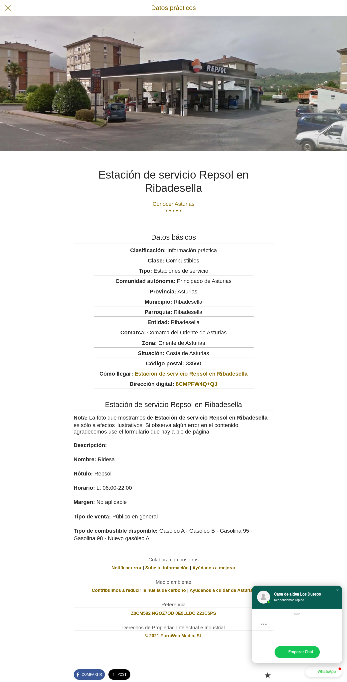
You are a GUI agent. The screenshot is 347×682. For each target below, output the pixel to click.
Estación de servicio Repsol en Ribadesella (191, 374)
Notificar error (127, 567)
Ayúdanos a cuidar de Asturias (222, 590)
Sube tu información (167, 567)
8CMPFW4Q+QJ (196, 384)
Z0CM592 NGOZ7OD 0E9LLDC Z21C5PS (173, 613)
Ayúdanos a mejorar (213, 567)
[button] (337, 590)
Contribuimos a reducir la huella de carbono (139, 590)
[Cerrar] (8, 8)
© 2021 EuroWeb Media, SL (173, 635)
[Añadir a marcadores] (268, 675)
